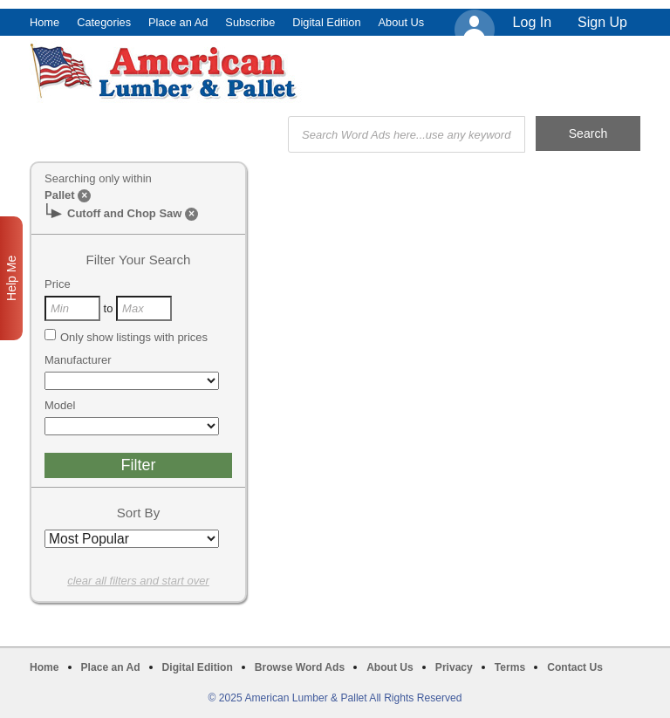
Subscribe (250, 22)
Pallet (59, 195)
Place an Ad (178, 22)
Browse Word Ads (300, 667)
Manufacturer (78, 359)
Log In (532, 22)
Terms (510, 667)
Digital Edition (326, 22)
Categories (104, 22)
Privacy (454, 667)
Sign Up (602, 22)
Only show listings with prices (126, 337)
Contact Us (575, 667)
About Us (402, 22)
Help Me (11, 278)
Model (59, 405)
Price (57, 284)
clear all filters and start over (138, 580)
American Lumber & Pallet (166, 71)
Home (44, 22)
